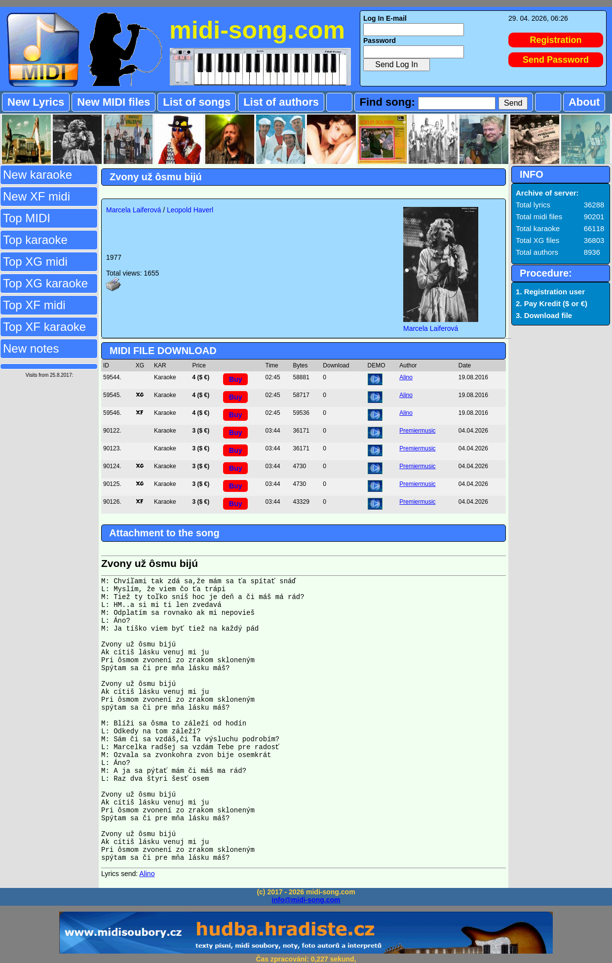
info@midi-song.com (306, 900)
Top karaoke (35, 239)
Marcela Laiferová (133, 210)
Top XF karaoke (44, 326)
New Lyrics (35, 102)
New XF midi (36, 196)
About (584, 102)
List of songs (196, 102)
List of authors (281, 102)
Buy (235, 379)
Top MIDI (26, 218)
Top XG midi (35, 261)
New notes (31, 348)
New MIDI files (113, 102)
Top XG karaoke (45, 283)
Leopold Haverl (190, 210)
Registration (556, 40)
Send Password (556, 60)
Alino (406, 377)
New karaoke (37, 174)
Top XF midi (34, 305)
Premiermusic (417, 430)
